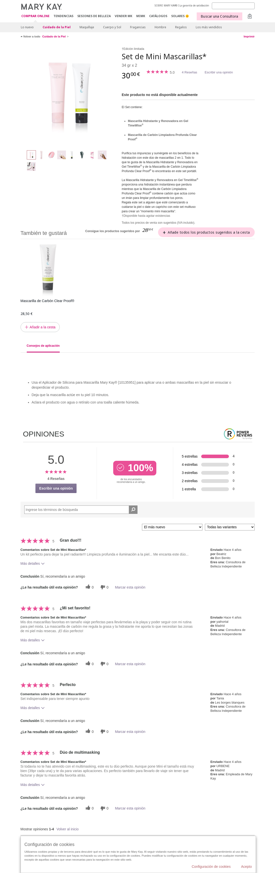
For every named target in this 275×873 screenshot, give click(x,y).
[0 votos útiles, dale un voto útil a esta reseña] (89, 587)
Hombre (160, 27)
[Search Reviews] (81, 509)
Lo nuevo (27, 27)
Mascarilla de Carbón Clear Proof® (47, 301)
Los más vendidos (209, 27)
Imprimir (249, 36)
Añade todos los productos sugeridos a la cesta (209, 232)
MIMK (140, 16)
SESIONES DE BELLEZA (94, 16)
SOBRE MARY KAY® (166, 5)
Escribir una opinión (219, 72)
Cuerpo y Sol (112, 27)
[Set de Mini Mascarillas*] (69, 95)
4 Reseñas (189, 72)
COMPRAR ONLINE (35, 16)
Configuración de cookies (211, 867)
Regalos (181, 27)
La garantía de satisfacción (194, 5)
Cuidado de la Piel (57, 27)
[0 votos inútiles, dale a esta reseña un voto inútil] (103, 587)
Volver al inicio (67, 829)
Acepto (246, 867)
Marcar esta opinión (130, 587)
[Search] (233, 5)
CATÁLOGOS (158, 16)
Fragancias (138, 27)
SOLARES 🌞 (180, 16)
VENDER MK (123, 16)
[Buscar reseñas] (133, 509)
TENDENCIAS (63, 16)
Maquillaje (87, 27)
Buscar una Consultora (219, 16)
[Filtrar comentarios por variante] (230, 527)
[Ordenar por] (172, 527)
